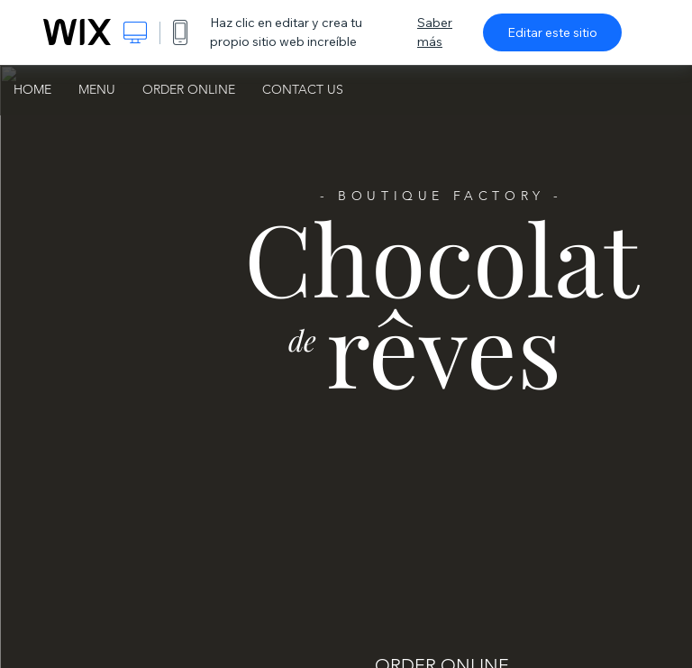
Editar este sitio (552, 32)
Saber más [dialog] (434, 32)
